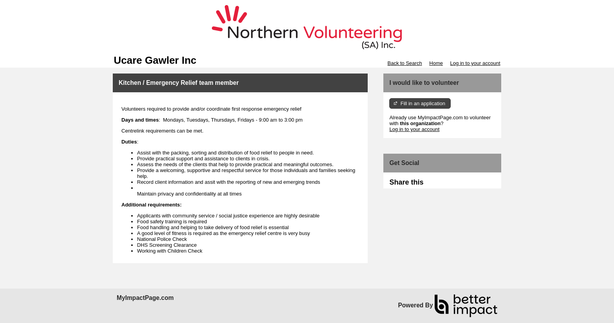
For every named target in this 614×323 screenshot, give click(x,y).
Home (436, 63)
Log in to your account (475, 63)
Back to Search (404, 63)
